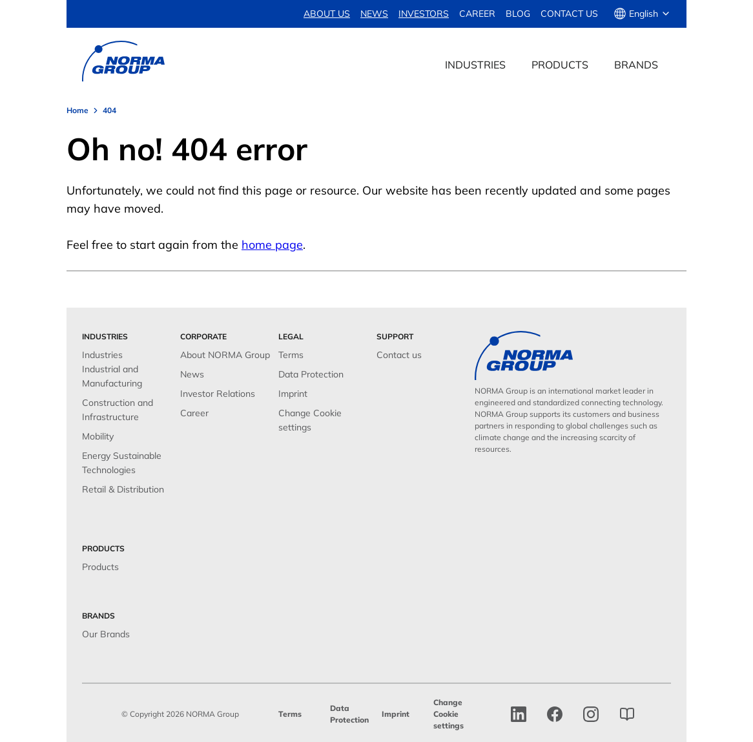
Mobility (98, 436)
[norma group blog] (627, 714)
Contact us (569, 13)
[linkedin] (518, 714)
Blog (518, 13)
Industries (102, 355)
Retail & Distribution (123, 489)
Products (100, 567)
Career (477, 13)
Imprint (292, 393)
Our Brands (106, 634)
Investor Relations (217, 393)
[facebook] (554, 714)
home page (272, 244)
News (192, 374)
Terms (291, 355)
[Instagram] (591, 714)
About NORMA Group (225, 355)
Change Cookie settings (448, 713)
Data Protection (311, 374)
